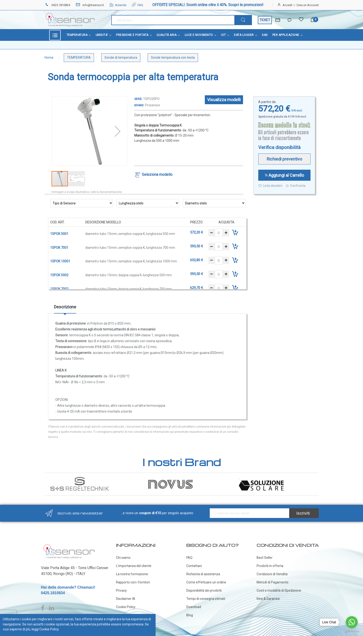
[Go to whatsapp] (352, 622)
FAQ (137, 5)
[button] (117, 131)
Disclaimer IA (125, 599)
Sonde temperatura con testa (173, 57)
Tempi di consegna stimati (205, 599)
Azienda (117, 5)
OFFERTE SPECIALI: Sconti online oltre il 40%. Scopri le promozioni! (207, 5)
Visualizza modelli (224, 99)
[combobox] (173, 20)
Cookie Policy (125, 607)
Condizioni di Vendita (272, 574)
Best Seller (265, 557)
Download (193, 607)
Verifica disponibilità (279, 147)
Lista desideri (270, 185)
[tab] (65, 308)
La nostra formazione (132, 574)
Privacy (121, 590)
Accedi (287, 5)
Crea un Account (307, 5)
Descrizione (65, 306)
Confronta (295, 185)
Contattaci (194, 566)
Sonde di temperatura (121, 57)
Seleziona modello (157, 174)
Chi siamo (123, 557)
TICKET (264, 20)
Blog (189, 615)
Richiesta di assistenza (203, 574)
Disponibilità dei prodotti (204, 590)
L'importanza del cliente (133, 566)
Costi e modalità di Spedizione (279, 590)
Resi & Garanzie (268, 599)
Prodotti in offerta (270, 566)
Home (49, 57)
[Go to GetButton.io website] (351, 631)
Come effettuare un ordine (206, 582)
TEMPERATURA (79, 57)
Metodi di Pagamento (272, 582)
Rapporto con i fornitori (133, 582)
